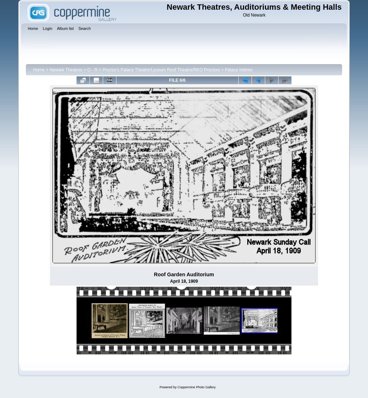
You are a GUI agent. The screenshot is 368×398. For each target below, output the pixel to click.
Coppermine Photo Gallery (197, 387)
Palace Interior (239, 69)
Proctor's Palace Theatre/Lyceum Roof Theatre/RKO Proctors (161, 69)
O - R (92, 69)
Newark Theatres (66, 69)
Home (39, 69)
